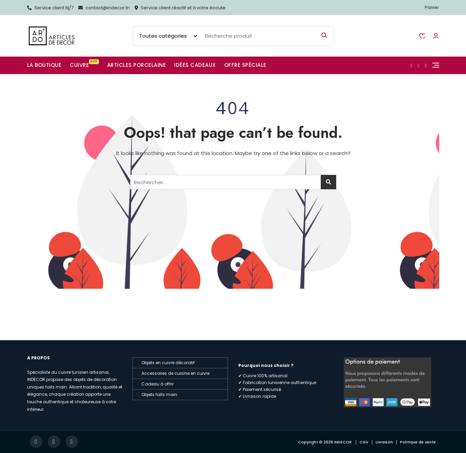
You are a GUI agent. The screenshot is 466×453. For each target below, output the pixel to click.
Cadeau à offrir (157, 384)
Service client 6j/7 (50, 7)
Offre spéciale (245, 65)
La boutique (44, 65)
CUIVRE (84, 64)
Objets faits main (159, 394)
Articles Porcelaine (136, 65)
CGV (364, 442)
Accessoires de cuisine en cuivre (175, 373)
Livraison (384, 442)
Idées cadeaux (195, 65)
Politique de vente (418, 442)
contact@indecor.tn (104, 7)
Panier (432, 7)
